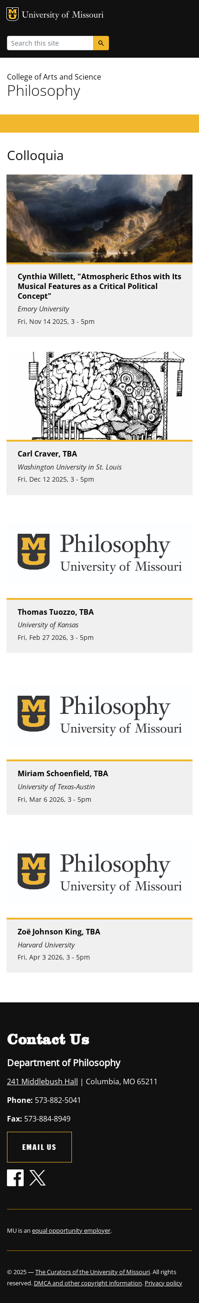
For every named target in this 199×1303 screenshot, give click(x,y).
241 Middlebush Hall (42, 1081)
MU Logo (12, 14)
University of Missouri (63, 15)
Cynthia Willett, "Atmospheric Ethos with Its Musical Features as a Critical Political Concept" (99, 286)
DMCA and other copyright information (88, 1283)
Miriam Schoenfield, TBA (63, 774)
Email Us (39, 1146)
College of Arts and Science (54, 77)
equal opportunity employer (71, 1230)
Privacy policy (163, 1283)
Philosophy (43, 90)
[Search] (101, 43)
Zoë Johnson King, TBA (59, 932)
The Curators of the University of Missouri (92, 1272)
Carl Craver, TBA (47, 454)
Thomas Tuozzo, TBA (56, 612)
